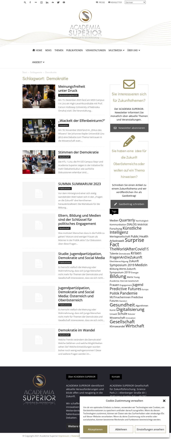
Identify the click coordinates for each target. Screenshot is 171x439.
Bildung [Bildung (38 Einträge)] (118, 276)
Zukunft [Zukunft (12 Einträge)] (134, 261)
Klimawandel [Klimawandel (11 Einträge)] (117, 326)
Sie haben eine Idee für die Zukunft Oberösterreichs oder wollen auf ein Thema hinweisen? (129, 164)
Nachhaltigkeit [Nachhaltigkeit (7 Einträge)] (142, 221)
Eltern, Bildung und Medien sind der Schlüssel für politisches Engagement (79, 219)
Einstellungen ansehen (150, 429)
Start (24, 72)
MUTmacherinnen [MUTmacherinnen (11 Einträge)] (120, 297)
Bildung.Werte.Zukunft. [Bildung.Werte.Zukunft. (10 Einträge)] (123, 268)
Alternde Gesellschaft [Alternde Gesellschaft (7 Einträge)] (129, 281)
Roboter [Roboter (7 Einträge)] (131, 314)
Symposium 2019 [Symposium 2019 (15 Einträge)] (122, 265)
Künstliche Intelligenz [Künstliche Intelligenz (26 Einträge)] (126, 230)
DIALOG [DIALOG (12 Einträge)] (132, 224)
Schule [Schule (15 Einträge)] (122, 314)
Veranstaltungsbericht (68, 95)
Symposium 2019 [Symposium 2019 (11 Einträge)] (120, 272)
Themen (59, 50)
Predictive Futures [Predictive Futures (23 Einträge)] (125, 288)
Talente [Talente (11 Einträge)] (114, 253)
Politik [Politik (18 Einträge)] (114, 293)
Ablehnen (121, 429)
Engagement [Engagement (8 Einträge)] (126, 285)
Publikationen (74, 50)
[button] (164, 400)
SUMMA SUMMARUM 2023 (79, 184)
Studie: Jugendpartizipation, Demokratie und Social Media (81, 255)
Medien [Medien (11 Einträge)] (114, 220)
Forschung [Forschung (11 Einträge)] (116, 228)
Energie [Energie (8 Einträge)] (134, 272)
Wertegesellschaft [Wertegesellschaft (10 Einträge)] (120, 236)
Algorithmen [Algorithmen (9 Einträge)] (142, 305)
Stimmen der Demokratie (78, 152)
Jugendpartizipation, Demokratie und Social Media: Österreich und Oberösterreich (76, 294)
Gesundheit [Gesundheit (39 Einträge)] (122, 305)
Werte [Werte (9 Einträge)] (130, 277)
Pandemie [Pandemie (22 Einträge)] (128, 293)
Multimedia (117, 50)
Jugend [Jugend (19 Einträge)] (138, 284)
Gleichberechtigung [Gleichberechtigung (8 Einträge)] (119, 261)
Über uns (133, 50)
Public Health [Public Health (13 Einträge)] (139, 236)
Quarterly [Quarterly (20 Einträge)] (127, 220)
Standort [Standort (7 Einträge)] (123, 301)
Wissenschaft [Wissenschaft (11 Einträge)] (117, 317)
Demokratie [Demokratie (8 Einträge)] (124, 253)
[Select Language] (135, 2)
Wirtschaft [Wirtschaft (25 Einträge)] (135, 326)
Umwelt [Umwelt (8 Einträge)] (113, 314)
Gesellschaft (64, 157)
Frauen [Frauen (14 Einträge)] (114, 285)
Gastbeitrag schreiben (129, 204)
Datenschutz (77, 435)
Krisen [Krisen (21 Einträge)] (136, 253)
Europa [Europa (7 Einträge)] (145, 289)
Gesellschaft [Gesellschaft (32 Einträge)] (122, 321)
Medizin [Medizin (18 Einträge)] (141, 265)
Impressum (63, 435)
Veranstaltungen (96, 50)
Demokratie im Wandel (76, 330)
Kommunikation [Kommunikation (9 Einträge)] (118, 224)
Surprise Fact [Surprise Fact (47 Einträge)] (127, 242)
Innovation (63, 125)
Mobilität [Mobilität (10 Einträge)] (142, 224)
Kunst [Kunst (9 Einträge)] (113, 310)
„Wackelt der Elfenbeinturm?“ (81, 120)
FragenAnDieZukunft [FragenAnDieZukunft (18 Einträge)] (126, 257)
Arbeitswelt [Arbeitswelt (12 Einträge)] (117, 241)
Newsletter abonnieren (129, 128)
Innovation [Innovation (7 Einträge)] (130, 318)
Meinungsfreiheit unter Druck (71, 88)
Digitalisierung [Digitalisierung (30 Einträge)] (130, 309)
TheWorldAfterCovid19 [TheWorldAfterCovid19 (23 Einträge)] (129, 248)
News (48, 50)
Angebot (38, 62)
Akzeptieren (95, 429)
